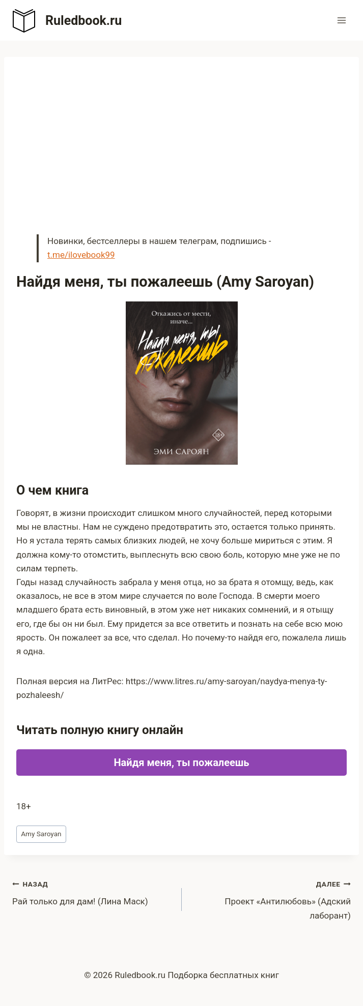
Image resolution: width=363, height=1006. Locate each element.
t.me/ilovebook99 (81, 255)
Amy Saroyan (41, 834)
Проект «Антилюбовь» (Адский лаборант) (270, 899)
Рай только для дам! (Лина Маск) (92, 892)
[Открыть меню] (341, 20)
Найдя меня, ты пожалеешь (181, 762)
